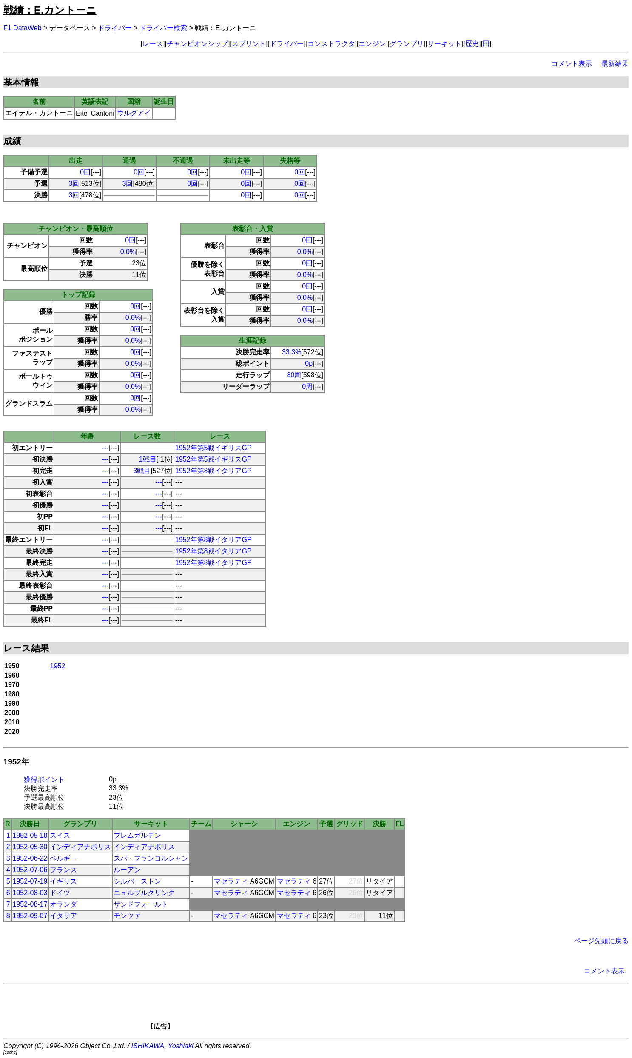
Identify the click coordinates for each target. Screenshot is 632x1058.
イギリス (63, 881)
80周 (294, 375)
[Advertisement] (330, 1009)
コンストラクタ (331, 43)
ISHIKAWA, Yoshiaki (162, 1045)
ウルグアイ (134, 113)
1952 (57, 666)
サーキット (444, 43)
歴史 (472, 43)
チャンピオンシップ (197, 43)
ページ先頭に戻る (601, 940)
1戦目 (148, 459)
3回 (74, 183)
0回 (85, 172)
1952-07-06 (30, 869)
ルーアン (127, 869)
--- (105, 447)
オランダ (63, 904)
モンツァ (127, 915)
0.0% (128, 251)
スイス (60, 835)
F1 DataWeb (22, 27)
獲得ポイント (44, 779)
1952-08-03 (30, 892)
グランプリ (407, 43)
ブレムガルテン (137, 835)
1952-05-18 (30, 835)
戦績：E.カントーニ (50, 10)
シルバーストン (137, 881)
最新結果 (615, 63)
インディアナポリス (80, 846)
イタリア (63, 915)
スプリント (249, 43)
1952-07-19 (30, 881)
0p (309, 363)
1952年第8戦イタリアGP (213, 470)
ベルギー (63, 858)
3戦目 (142, 470)
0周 (307, 386)
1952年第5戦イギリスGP (213, 447)
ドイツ (60, 892)
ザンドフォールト (141, 904)
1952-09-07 (30, 915)
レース (152, 43)
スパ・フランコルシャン (151, 858)
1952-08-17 (30, 904)
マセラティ (231, 881)
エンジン (372, 43)
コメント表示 (571, 63)
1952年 (16, 761)
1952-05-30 (30, 846)
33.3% (291, 352)
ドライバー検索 (163, 27)
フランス (63, 869)
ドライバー (115, 27)
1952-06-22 (30, 858)
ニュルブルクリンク (144, 892)
